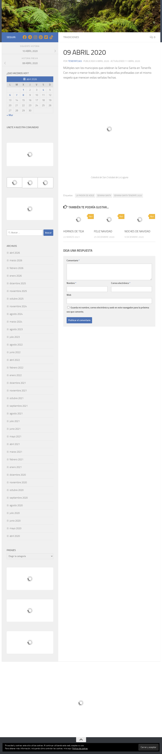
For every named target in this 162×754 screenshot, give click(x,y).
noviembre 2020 (18, 482)
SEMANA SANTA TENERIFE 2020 (128, 195)
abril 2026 (15, 252)
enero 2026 (16, 275)
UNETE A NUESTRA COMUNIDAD (23, 127)
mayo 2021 (15, 436)
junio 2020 (15, 520)
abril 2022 (15, 359)
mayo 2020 (15, 528)
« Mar (10, 115)
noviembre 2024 (18, 306)
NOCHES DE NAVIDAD (137, 231)
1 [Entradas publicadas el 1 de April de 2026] (23, 89)
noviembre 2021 (18, 390)
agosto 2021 (16, 413)
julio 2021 (15, 421)
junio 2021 (15, 428)
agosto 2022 (16, 344)
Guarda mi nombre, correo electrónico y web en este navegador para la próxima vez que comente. (108, 309)
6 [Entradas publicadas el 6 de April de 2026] (10, 95)
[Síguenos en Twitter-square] (46, 37)
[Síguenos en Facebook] (25, 37)
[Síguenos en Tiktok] (51, 37)
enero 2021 (16, 467)
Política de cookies (80, 748)
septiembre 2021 (19, 405)
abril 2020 (15, 536)
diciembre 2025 (18, 283)
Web (69, 295)
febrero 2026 (16, 268)
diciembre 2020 (18, 474)
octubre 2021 (16, 398)
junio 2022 (15, 352)
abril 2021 (15, 444)
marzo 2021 (16, 451)
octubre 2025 (16, 298)
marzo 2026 (16, 260)
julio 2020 (15, 513)
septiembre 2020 (19, 497)
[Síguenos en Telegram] (30, 37)
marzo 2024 (16, 321)
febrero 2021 (16, 459)
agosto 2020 (16, 505)
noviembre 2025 (18, 291)
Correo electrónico (120, 283)
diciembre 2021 (18, 382)
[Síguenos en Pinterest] (41, 37)
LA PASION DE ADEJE (85, 195)
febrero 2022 (16, 367)
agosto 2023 (16, 329)
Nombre (71, 283)
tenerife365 (75, 61)
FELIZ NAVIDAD (103, 231)
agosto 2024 (16, 314)
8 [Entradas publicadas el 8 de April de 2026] (23, 95)
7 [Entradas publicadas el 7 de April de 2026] (16, 95)
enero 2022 (16, 375)
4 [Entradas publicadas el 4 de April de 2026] (43, 89)
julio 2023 (15, 336)
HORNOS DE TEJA (73, 231)
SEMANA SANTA (104, 195)
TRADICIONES (71, 37)
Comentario (73, 260)
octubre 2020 (16, 490)
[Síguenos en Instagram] (35, 37)
